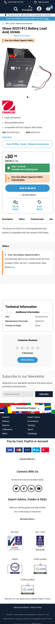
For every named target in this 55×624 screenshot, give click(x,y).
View (46, 18)
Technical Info (37, 219)
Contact (6, 417)
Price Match (33, 421)
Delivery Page (36, 599)
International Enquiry (26, 408)
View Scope (40, 550)
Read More (7, 137)
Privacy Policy (36, 607)
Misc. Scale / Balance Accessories (19, 24)
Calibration (7, 429)
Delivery (5, 421)
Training (31, 425)
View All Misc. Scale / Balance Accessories (27, 144)
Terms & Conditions (21, 607)
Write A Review (27, 360)
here (13, 267)
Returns (5, 425)
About (30, 429)
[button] (41, 2)
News (4, 433)
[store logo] (27, 9)
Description (7, 219)
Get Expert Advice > (27, 519)
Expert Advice (34, 417)
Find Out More (18, 180)
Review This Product (22, 36)
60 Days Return (29, 195)
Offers (22, 219)
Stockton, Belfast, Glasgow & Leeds (27, 15)
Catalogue (32, 433)
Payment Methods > (27, 459)
